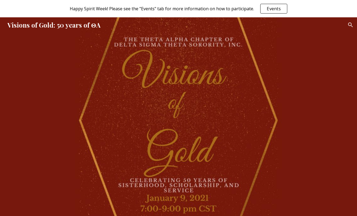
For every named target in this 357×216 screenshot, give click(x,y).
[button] (350, 24)
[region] (178, 8)
